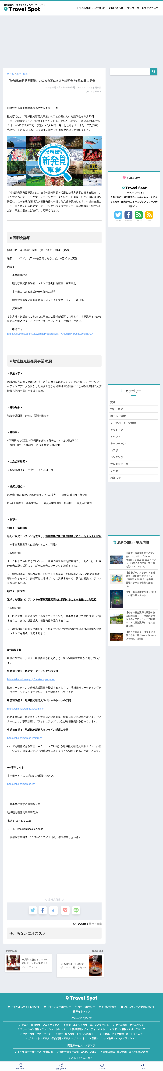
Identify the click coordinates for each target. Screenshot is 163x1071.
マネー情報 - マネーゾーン (37, 1035)
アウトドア (117, 430)
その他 (114, 473)
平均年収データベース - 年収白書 (35, 1053)
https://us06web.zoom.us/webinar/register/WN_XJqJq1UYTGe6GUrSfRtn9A (50, 333)
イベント (115, 437)
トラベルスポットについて (90, 8)
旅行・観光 (95, 923)
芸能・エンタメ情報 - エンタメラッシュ (87, 1026)
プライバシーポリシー (59, 1008)
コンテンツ (117, 458)
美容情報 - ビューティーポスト (88, 1030)
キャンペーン (118, 444)
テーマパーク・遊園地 (123, 423)
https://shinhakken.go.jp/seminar (25, 708)
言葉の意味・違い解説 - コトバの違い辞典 (125, 1053)
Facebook (128, 220)
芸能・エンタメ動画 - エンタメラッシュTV (114, 1039)
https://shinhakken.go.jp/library (24, 738)
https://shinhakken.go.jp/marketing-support (31, 679)
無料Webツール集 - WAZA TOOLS (78, 1053)
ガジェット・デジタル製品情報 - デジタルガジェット (56, 1039)
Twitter (118, 220)
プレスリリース (119, 466)
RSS (149, 220)
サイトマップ (83, 1012)
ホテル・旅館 (118, 416)
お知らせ (115, 480)
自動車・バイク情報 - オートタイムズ (122, 1035)
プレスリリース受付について (142, 8)
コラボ (114, 451)
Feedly (139, 220)
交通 (113, 402)
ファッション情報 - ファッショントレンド (42, 1030)
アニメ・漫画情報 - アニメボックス (40, 1026)
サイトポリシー (86, 1008)
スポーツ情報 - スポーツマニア (128, 1030)
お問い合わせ (116, 8)
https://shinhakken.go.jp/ (21, 784)
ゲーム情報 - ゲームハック (129, 1026)
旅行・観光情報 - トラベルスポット (77, 1035)
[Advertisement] (81, 40)
